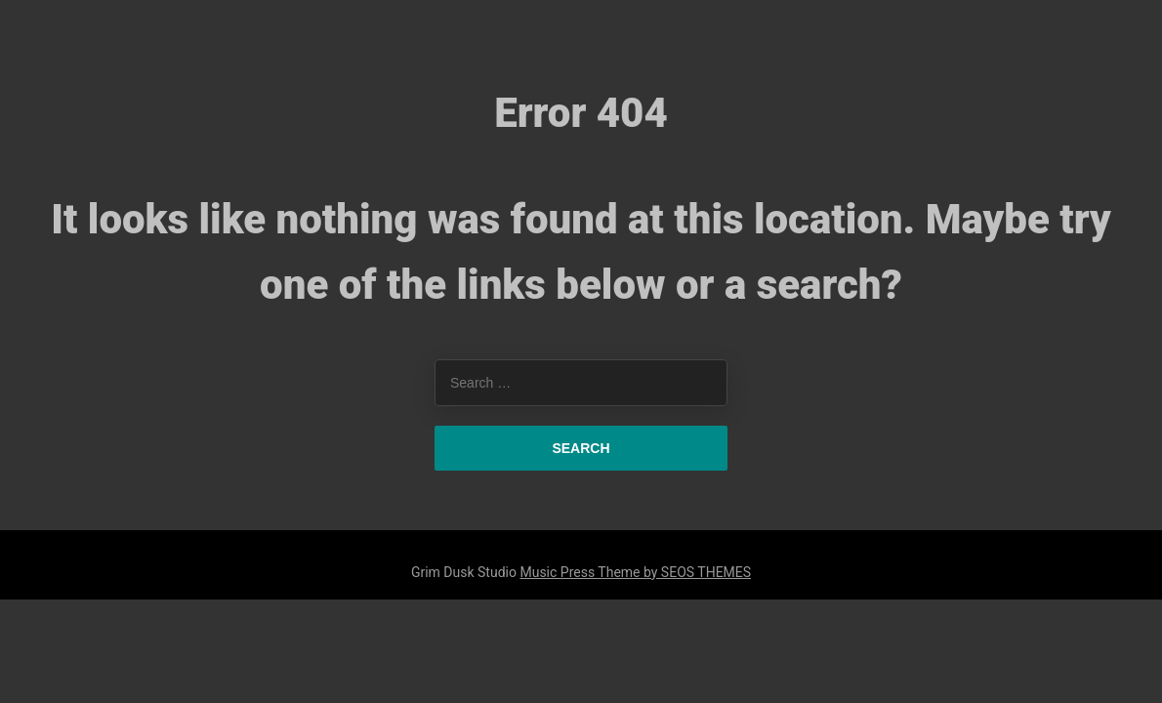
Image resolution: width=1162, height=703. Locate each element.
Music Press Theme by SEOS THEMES (635, 572)
